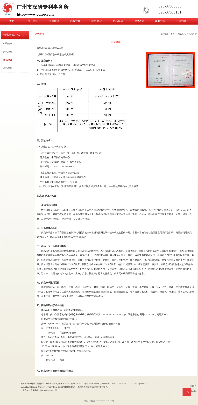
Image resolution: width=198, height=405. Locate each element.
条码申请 (193, 34)
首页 (173, 34)
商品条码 (182, 34)
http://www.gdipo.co (138, 383)
